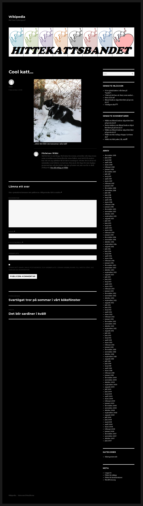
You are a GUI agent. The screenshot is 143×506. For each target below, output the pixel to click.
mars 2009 (109, 399)
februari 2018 (110, 167)
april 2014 (108, 256)
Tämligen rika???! (111, 105)
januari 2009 (109, 403)
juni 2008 (108, 420)
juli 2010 (108, 361)
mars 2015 (108, 230)
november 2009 (111, 380)
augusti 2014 (109, 247)
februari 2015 (109, 233)
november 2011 (110, 324)
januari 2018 (109, 169)
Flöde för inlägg (111, 475)
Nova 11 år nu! (110, 98)
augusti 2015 (109, 219)
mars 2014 (108, 258)
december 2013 (110, 265)
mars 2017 (108, 181)
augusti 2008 (109, 415)
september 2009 (111, 385)
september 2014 (111, 244)
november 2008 (111, 408)
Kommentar (14, 198)
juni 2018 (108, 158)
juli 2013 (108, 277)
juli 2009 (108, 389)
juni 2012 (108, 307)
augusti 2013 (109, 275)
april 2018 (108, 162)
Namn (12, 232)
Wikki (11, 87)
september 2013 (111, 272)
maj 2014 (108, 254)
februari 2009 (110, 401)
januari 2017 (109, 186)
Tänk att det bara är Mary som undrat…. (119, 95)
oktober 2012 (109, 298)
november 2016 (110, 190)
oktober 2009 (110, 382)
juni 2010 (108, 364)
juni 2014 (108, 251)
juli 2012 (108, 305)
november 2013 (110, 268)
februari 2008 (110, 429)
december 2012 (110, 293)
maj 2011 (108, 338)
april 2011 (108, 340)
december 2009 (111, 378)
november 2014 (110, 240)
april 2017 (108, 179)
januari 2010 (109, 375)
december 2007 (110, 434)
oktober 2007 (110, 438)
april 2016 (108, 200)
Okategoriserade (111, 457)
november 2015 (110, 212)
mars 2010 (108, 371)
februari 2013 (110, 289)
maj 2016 (108, 197)
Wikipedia (17, 17)
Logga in (108, 473)
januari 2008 (109, 431)
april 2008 (108, 424)
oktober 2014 (109, 242)
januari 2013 (109, 291)
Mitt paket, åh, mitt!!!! (119, 139)
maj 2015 (108, 226)
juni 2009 (108, 392)
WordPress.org (110, 480)
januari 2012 (109, 319)
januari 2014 (109, 263)
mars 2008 (109, 427)
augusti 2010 (109, 359)
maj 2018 (108, 160)
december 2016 (110, 188)
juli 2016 (108, 193)
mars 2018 (108, 165)
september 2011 (110, 328)
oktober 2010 (109, 354)
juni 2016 (108, 195)
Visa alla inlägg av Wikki (59, 168)
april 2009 (108, 396)
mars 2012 (108, 314)
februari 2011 (109, 345)
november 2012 (110, 296)
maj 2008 (108, 422)
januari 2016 (109, 207)
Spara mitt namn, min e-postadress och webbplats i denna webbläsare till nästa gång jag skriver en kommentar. (51, 269)
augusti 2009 (109, 387)
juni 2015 (108, 223)
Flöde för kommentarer (113, 477)
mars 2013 (108, 286)
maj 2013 (108, 282)
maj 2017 (108, 176)
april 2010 (108, 368)
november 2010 (110, 352)
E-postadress (16, 242)
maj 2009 (108, 394)
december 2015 (110, 209)
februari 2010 (110, 373)
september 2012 (111, 300)
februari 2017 (109, 183)
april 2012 (108, 312)
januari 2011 (109, 347)
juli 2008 (108, 417)
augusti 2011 (109, 331)
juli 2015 (108, 221)
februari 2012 (110, 317)
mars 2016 (108, 202)
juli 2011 (107, 333)
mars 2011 (108, 342)
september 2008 (111, 413)
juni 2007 (108, 441)
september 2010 (111, 357)
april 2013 (108, 284)
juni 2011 (108, 335)
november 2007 (110, 436)
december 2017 (110, 172)
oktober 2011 (109, 326)
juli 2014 (108, 249)
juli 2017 (107, 174)
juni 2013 (108, 279)
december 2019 (110, 155)
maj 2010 (108, 366)
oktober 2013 (109, 270)
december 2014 (110, 237)
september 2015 (111, 216)
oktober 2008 (110, 410)
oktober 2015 (109, 214)
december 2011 (110, 321)
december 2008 (111, 406)
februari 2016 (109, 204)
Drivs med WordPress (26, 495)
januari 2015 (109, 235)
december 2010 (110, 350)
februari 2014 (110, 261)
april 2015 (108, 228)
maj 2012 (108, 310)
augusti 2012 (109, 303)
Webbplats (14, 253)
